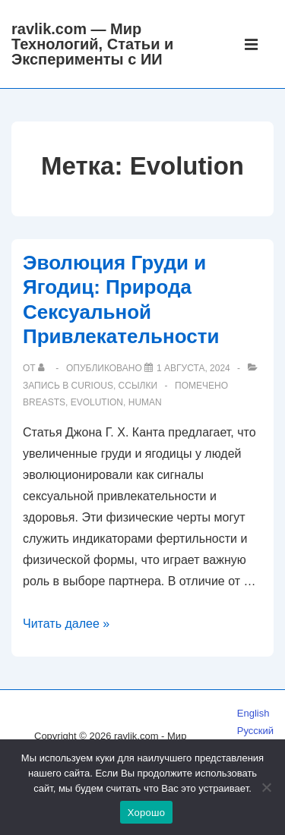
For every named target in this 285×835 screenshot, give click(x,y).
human (145, 402)
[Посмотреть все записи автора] (44, 368)
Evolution (97, 402)
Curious (92, 385)
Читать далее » (66, 623)
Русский (255, 730)
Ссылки (138, 385)
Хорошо (146, 812)
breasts (44, 402)
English (253, 713)
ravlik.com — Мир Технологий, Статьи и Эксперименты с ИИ (92, 44)
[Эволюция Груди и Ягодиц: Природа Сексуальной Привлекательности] (193, 368)
